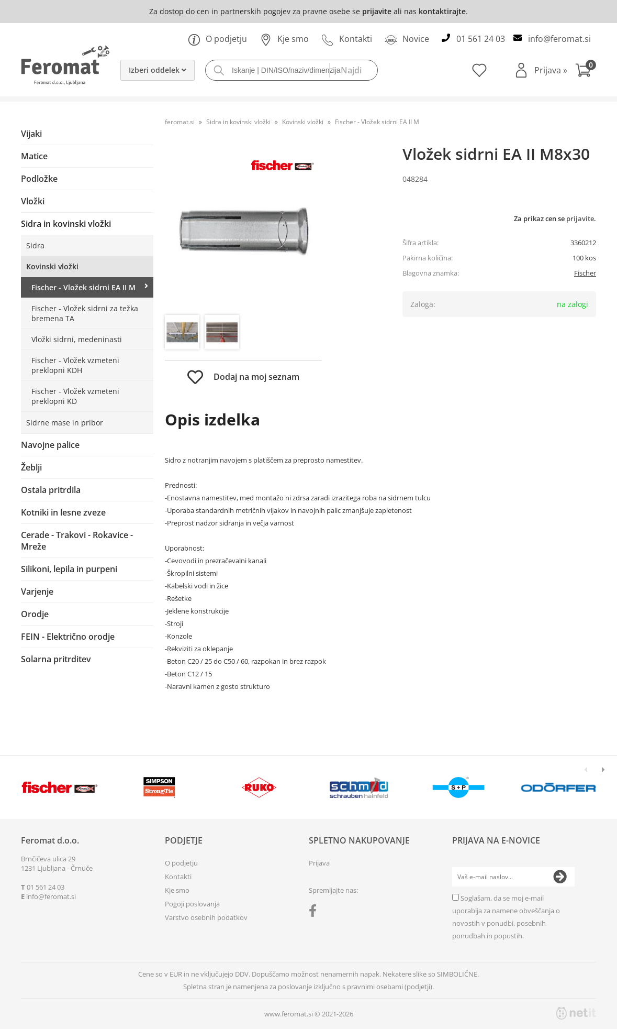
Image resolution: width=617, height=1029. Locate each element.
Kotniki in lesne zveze (63, 512)
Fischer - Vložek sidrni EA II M (83, 287)
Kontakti (346, 39)
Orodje (35, 614)
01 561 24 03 (480, 39)
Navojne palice (50, 445)
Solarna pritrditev (56, 659)
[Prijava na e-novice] (560, 877)
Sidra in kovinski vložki (66, 223)
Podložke (39, 178)
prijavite (376, 11)
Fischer (585, 273)
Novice (407, 39)
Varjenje (37, 591)
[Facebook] (315, 912)
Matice (34, 156)
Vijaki (31, 133)
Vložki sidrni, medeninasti (76, 339)
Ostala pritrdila (51, 490)
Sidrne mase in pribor (64, 423)
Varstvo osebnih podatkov (206, 917)
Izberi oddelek (157, 70)
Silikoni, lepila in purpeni (69, 569)
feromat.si (180, 121)
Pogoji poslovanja (192, 903)
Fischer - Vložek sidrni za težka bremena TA (84, 313)
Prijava (550, 70)
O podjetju (217, 39)
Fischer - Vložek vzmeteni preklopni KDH (75, 365)
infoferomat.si (559, 39)
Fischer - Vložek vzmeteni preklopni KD (75, 396)
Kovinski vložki (52, 266)
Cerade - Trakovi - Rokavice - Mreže (77, 540)
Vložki (32, 201)
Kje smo (284, 39)
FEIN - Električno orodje (68, 636)
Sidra (35, 245)
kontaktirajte (442, 11)
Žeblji (31, 467)
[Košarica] (585, 71)
